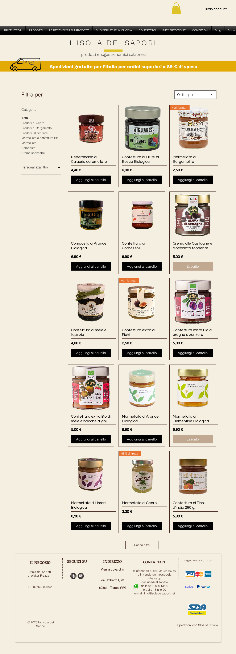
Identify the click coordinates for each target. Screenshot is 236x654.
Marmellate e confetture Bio (39, 137)
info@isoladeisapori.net (159, 593)
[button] (176, 8)
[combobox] (195, 94)
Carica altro (142, 545)
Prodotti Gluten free (34, 133)
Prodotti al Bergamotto (36, 128)
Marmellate (28, 143)
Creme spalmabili (33, 153)
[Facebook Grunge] (73, 576)
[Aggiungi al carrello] (91, 180)
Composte (28, 148)
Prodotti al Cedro (32, 123)
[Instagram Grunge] (81, 576)
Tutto (24, 118)
